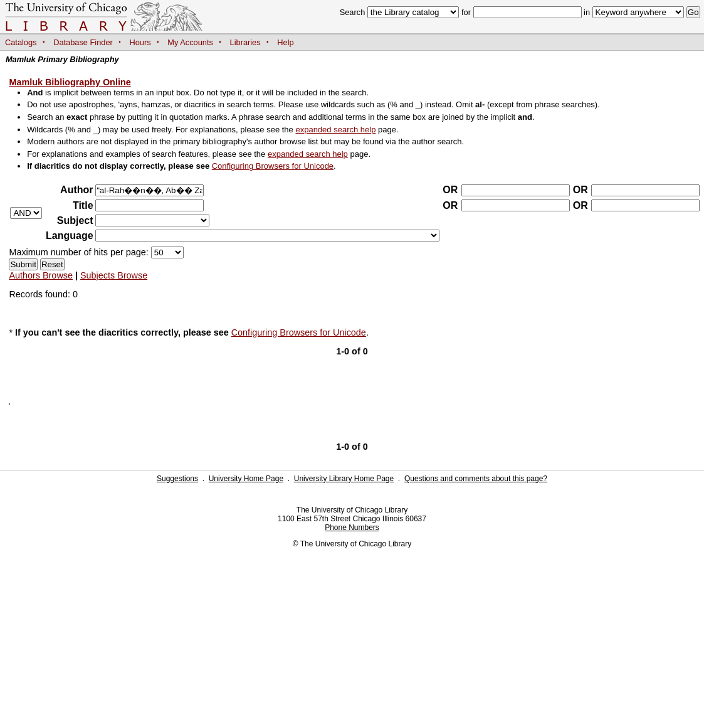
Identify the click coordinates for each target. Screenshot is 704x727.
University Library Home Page (344, 478)
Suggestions (177, 478)
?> (152, 220)
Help (285, 42)
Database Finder (83, 42)
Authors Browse (41, 275)
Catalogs (21, 42)
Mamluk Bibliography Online (69, 82)
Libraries (245, 42)
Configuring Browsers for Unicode (273, 166)
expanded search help (335, 129)
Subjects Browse (113, 275)
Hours (140, 42)
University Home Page (246, 478)
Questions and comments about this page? (475, 478)
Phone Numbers (352, 527)
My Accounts (190, 42)
